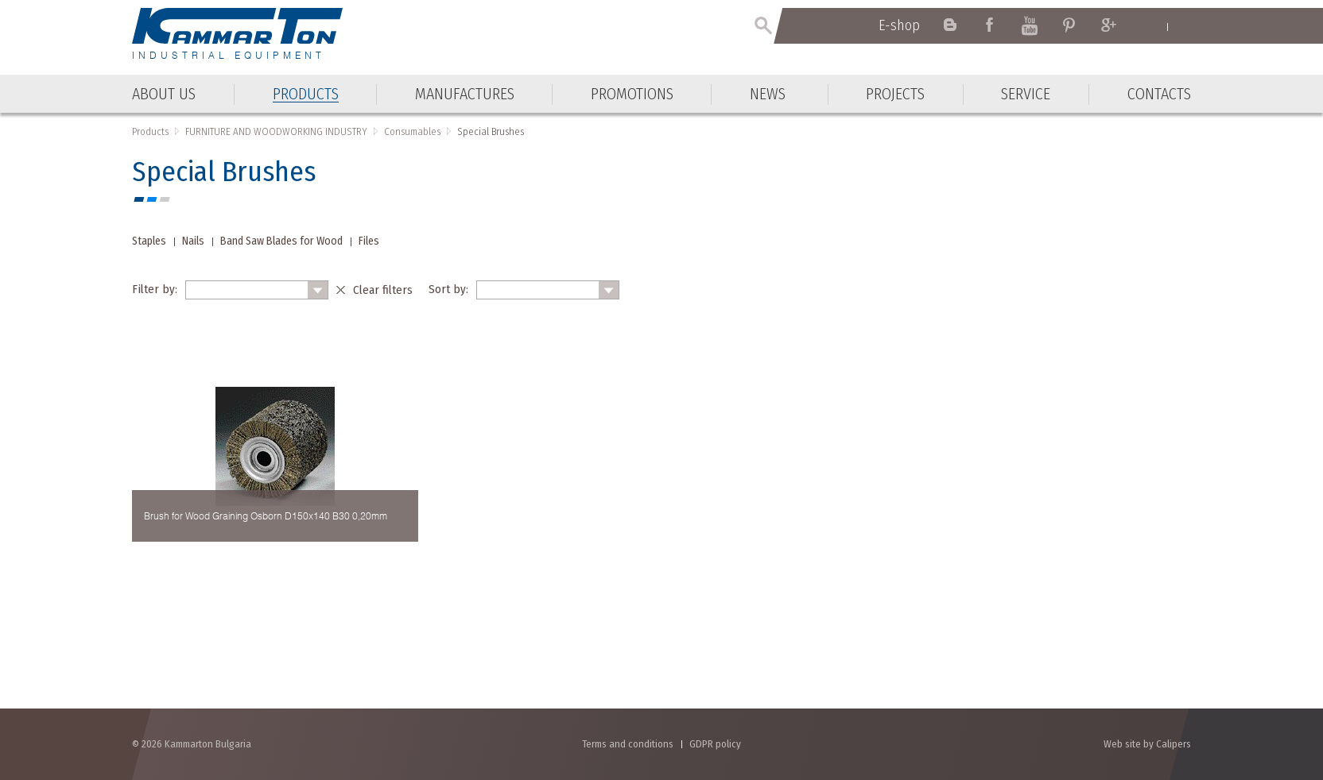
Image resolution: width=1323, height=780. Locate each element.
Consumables (412, 131)
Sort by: (448, 289)
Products (150, 131)
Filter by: (154, 289)
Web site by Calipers (1147, 744)
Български (1183, 26)
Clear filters (383, 290)
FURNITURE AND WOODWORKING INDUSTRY (276, 131)
